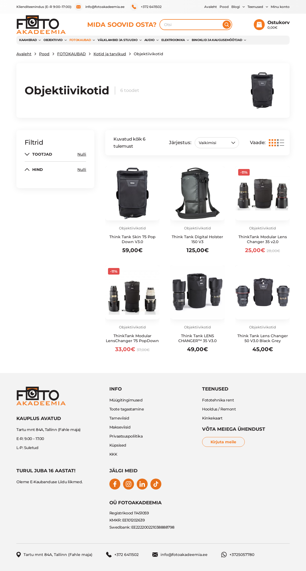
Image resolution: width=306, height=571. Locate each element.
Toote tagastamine (126, 409)
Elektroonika (173, 40)
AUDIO (149, 40)
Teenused (255, 7)
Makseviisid (120, 427)
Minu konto (280, 7)
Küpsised (117, 445)
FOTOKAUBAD (80, 40)
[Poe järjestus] (217, 142)
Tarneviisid (119, 418)
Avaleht (210, 7)
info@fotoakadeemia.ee (99, 7)
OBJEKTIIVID (52, 40)
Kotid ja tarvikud (110, 53)
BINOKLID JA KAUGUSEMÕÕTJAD (217, 40)
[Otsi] (227, 25)
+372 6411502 (146, 7)
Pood (224, 7)
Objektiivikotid (132, 228)
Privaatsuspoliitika (126, 436)
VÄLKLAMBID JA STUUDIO (117, 40)
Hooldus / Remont (219, 409)
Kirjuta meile (223, 441)
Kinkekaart (212, 418)
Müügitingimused (126, 400)
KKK (113, 454)
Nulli (81, 154)
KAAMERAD (28, 40)
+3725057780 (237, 554)
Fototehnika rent (218, 400)
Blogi (235, 7)
